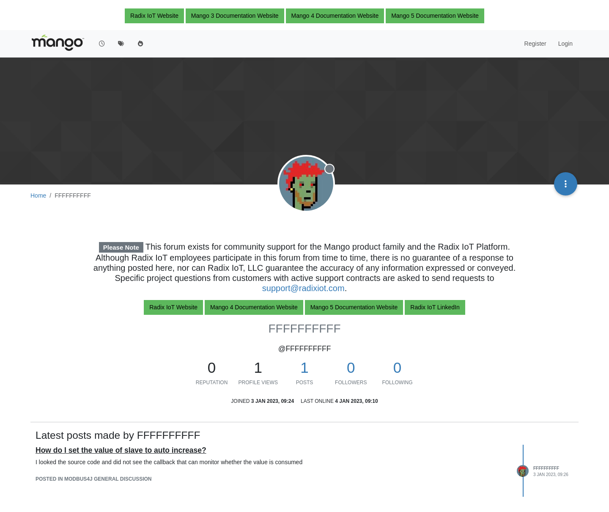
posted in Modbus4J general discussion (94, 479)
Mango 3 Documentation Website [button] (235, 15)
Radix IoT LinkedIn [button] (434, 307)
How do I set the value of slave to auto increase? (121, 450)
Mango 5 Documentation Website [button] (435, 15)
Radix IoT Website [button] (154, 15)
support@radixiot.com (303, 288)
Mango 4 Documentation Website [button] (335, 15)
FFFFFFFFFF (546, 468)
